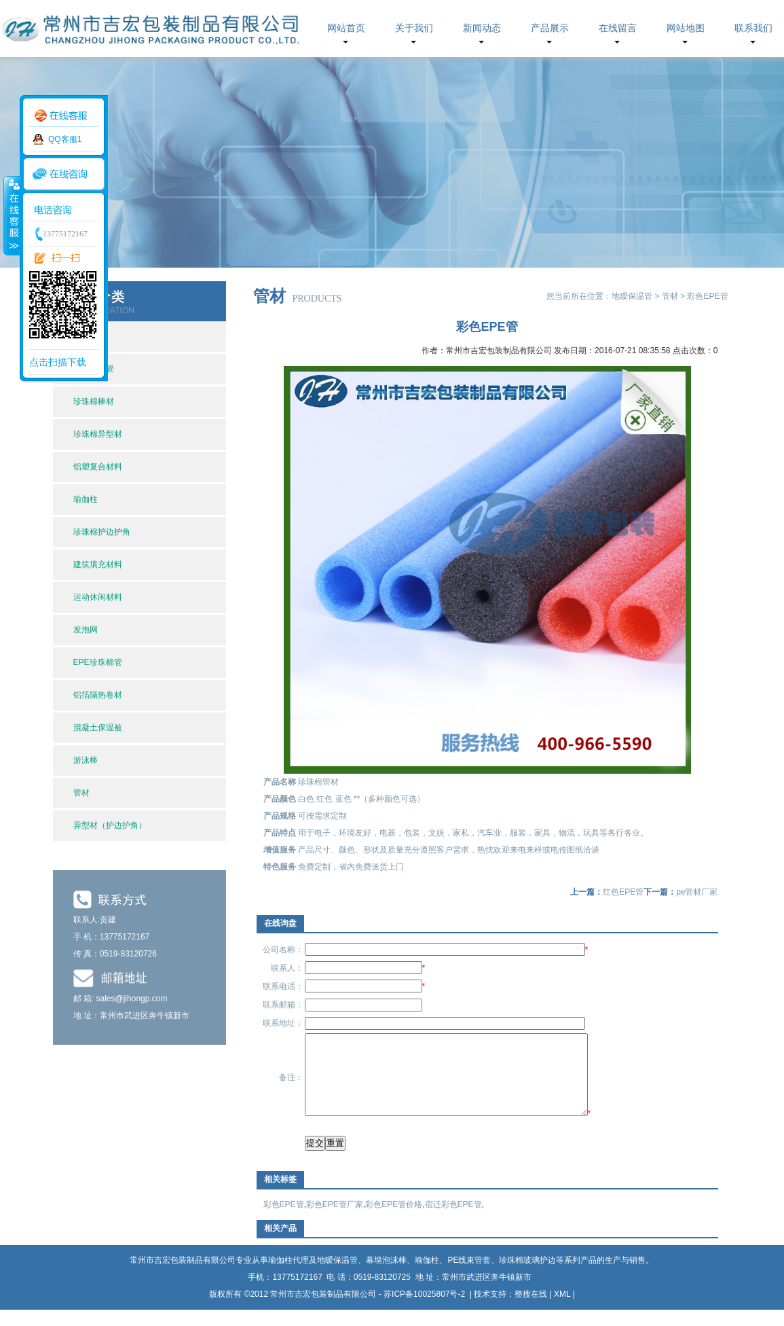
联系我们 (753, 28)
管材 (81, 793)
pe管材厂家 (696, 892)
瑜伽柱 (85, 499)
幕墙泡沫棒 (386, 1276)
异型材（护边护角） (110, 825)
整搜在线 (531, 1310)
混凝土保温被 (97, 727)
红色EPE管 (623, 892)
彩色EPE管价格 (393, 1220)
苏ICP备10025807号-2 (425, 1310)
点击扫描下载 (57, 362)
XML (562, 1310)
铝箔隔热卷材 (97, 695)
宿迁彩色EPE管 (453, 1220)
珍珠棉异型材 (97, 434)
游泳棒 (85, 760)
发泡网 (85, 629)
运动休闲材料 (97, 597)
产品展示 (550, 28)
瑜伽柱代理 (288, 1276)
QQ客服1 (64, 139)
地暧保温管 (632, 296)
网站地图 (686, 28)
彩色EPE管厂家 (334, 1220)
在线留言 (618, 28)
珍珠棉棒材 (93, 401)
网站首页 (346, 28)
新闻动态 (482, 28)
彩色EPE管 (283, 1220)
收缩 (11, 215)
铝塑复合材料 (97, 466)
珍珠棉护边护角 (101, 532)
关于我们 (414, 28)
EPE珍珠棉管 (97, 662)
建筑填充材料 (97, 564)
